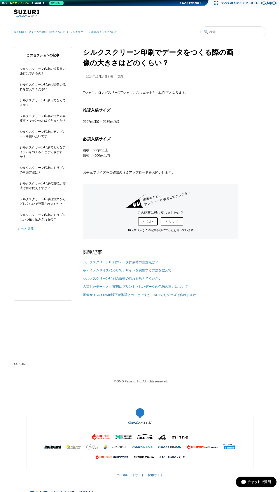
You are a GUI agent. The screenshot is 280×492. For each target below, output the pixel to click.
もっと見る (26, 228)
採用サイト (155, 475)
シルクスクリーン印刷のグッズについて (93, 32)
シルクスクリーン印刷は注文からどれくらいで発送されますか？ (43, 201)
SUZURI (19, 32)
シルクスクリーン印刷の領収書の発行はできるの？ (43, 71)
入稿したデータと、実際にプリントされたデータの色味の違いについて (135, 286)
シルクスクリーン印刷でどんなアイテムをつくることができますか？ (43, 152)
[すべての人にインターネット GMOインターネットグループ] (249, 3)
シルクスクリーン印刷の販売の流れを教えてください (43, 87)
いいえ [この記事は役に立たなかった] (173, 221)
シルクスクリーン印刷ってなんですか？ (43, 102)
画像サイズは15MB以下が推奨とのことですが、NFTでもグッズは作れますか (139, 295)
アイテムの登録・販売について (46, 32)
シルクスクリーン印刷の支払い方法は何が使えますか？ (43, 186)
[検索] (233, 31)
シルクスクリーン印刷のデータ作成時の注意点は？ (120, 262)
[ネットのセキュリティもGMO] (33, 3)
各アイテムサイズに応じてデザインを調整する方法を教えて (127, 270)
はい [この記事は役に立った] (150, 221)
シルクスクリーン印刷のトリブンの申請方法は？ (43, 170)
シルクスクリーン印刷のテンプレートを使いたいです (43, 134)
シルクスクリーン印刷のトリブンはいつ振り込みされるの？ (43, 217)
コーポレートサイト (130, 475)
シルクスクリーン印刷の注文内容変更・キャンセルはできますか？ (43, 118)
